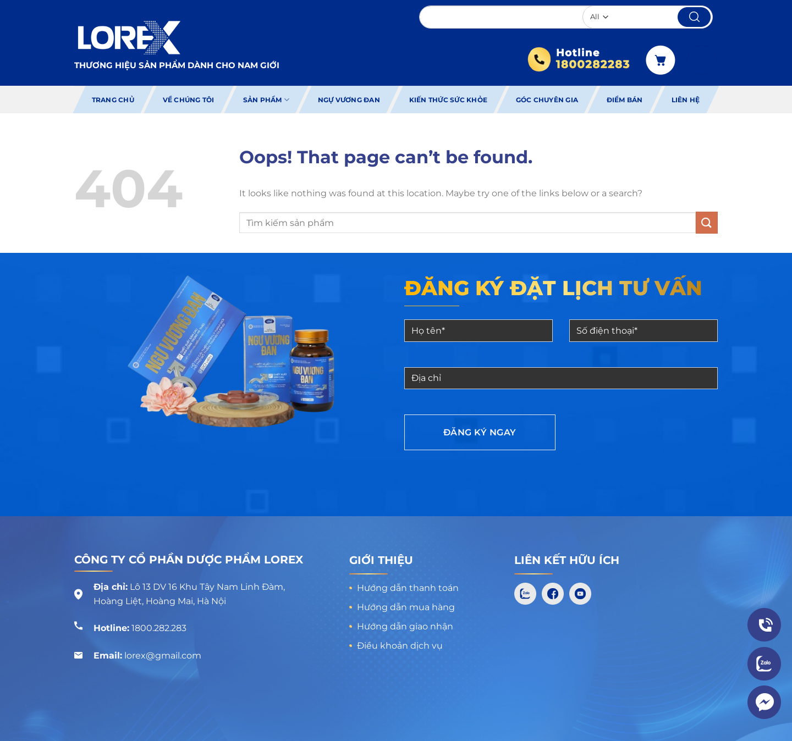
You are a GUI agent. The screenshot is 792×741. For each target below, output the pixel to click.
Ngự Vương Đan (349, 100)
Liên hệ (686, 100)
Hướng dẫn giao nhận (405, 626)
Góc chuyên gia (547, 100)
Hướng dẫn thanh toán (408, 588)
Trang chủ (113, 100)
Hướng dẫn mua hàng (406, 607)
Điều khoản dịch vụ (400, 645)
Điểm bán (625, 100)
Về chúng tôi (189, 100)
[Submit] (707, 222)
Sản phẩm (266, 100)
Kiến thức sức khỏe (448, 100)
